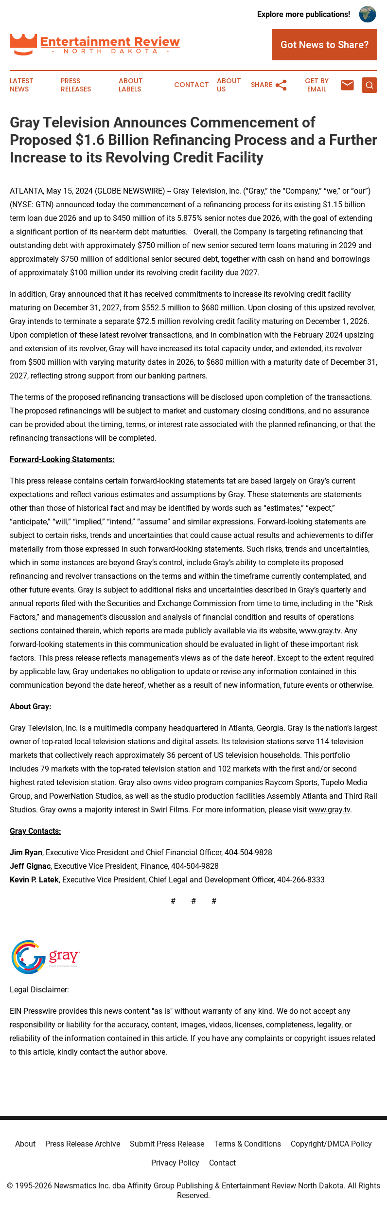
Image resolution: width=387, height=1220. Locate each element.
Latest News (22, 85)
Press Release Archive (82, 1143)
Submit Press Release (167, 1143)
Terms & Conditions (247, 1143)
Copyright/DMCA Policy (331, 1143)
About (25, 1143)
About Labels (131, 85)
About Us (229, 85)
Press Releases (76, 85)
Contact (191, 85)
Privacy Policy (175, 1162)
